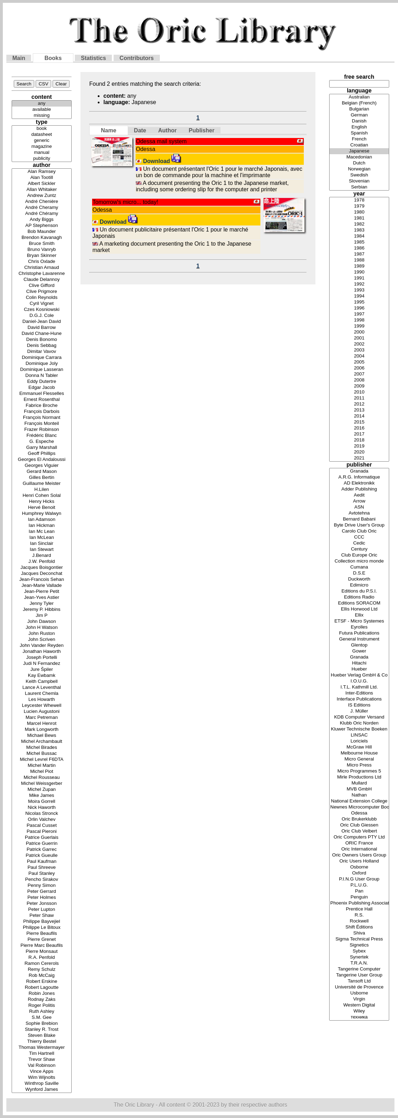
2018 (359, 440)
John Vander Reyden (41, 646)
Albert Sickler (41, 184)
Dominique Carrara (41, 358)
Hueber (359, 669)
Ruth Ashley (41, 1012)
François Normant (41, 418)
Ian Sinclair (41, 544)
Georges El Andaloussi (41, 460)
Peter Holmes (41, 898)
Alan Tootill (41, 178)
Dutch (359, 163)
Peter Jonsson (41, 904)
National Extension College (359, 801)
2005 (359, 362)
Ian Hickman (41, 526)
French (359, 139)
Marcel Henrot (41, 724)
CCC (359, 537)
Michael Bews (41, 736)
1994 (359, 296)
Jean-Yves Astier (41, 598)
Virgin (359, 999)
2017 (359, 434)
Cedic (359, 543)
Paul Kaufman (41, 862)
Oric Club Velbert (359, 831)
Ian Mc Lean (41, 532)
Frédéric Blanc (41, 436)
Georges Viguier (41, 466)
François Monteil (41, 424)
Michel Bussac (41, 754)
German (359, 115)
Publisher (202, 130)
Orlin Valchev (41, 820)
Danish (359, 121)
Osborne (359, 867)
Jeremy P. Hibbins (41, 610)
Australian (359, 97)
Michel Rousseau (41, 778)
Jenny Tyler (41, 604)
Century (359, 549)
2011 (359, 398)
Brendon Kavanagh (41, 238)
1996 (359, 308)
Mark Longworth (41, 730)
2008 (359, 380)
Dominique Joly (41, 364)
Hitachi (359, 663)
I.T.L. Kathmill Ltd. (359, 687)
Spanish (359, 133)
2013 (359, 410)
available (41, 110)
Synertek (359, 957)
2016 (359, 428)
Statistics (93, 58)
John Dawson (41, 622)
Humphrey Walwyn (41, 514)
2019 (359, 446)
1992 (359, 284)
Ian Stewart (41, 550)
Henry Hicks (41, 502)
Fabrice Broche (41, 406)
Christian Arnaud (41, 268)
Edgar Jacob (41, 388)
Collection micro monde (359, 561)
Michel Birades (41, 748)
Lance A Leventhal (41, 688)
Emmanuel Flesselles (41, 394)
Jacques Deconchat (41, 574)
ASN (359, 507)
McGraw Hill (359, 747)
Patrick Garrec (41, 850)
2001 (359, 338)
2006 (359, 368)
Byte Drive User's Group (359, 525)
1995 (359, 302)
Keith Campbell (41, 682)
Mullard (359, 783)
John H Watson (41, 628)
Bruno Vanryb (41, 250)
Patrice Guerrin (41, 844)
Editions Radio (359, 597)
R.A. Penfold (41, 958)
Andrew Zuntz (41, 196)
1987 (359, 254)
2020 (359, 452)
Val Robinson (41, 1066)
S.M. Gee (41, 1018)
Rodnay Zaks (41, 1000)
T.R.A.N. (359, 963)
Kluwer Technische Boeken (359, 729)
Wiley (359, 1011)
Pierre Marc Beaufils (41, 946)
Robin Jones (41, 994)
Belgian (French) (359, 103)
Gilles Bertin (41, 478)
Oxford (359, 873)
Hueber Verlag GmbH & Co (359, 675)
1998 (359, 320)
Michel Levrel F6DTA (41, 760)
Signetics (359, 945)
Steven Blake (41, 1036)
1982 (359, 224)
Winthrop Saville (41, 1084)
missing (41, 116)
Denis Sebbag (41, 346)
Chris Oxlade (41, 262)
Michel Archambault (41, 742)
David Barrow (41, 328)
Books (53, 58)
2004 (359, 356)
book (41, 129)
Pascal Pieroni (41, 832)
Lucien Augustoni (41, 712)
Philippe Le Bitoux (41, 928)
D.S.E (359, 573)
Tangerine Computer (359, 969)
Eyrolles (359, 627)
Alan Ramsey (41, 172)
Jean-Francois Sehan (41, 580)
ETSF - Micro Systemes (359, 621)
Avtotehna (359, 513)
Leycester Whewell (41, 706)
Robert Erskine (41, 982)
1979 (359, 206)
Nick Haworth (41, 808)
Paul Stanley (41, 874)
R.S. (359, 915)
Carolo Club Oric (359, 531)
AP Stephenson (41, 226)
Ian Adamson (41, 520)
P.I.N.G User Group (359, 879)
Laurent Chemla (41, 694)
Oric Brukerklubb (359, 819)
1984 (359, 236)
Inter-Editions (359, 693)
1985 (359, 242)
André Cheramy (41, 208)
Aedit (359, 495)
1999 (359, 326)
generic (41, 141)
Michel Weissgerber (41, 784)
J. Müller (359, 711)
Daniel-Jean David (41, 322)
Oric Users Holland (359, 861)
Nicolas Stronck (41, 814)
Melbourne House (359, 753)
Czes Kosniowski (41, 310)
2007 (359, 374)
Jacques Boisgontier (41, 568)
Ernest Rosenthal (41, 400)
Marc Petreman (41, 718)
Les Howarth (41, 700)
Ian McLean (41, 538)
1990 (359, 272)
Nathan (359, 795)
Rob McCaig (41, 976)
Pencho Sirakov (41, 880)
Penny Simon (41, 886)
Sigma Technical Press (359, 939)
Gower (359, 651)
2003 (359, 350)
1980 (359, 212)
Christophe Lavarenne (41, 274)
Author (167, 130)
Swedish (359, 175)
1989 (359, 266)
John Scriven (41, 640)
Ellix (359, 615)
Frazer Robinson (41, 430)
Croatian (359, 145)
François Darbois (41, 412)
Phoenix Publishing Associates (359, 903)
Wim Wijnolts (41, 1078)
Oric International (359, 849)
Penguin (359, 897)
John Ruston (41, 634)
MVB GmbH (359, 789)
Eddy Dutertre (41, 382)
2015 (359, 422)
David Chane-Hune (41, 334)
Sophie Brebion (41, 1024)
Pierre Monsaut (41, 952)
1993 (359, 290)
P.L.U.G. (359, 885)
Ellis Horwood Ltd (359, 609)
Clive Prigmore (41, 292)
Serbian (359, 187)
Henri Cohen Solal (41, 496)
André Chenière (41, 202)
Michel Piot (41, 772)
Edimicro (359, 585)
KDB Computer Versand (359, 717)
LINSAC (359, 735)
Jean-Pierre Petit (41, 592)
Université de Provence (359, 987)
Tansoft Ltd (359, 981)
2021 (359, 458)
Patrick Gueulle (41, 856)
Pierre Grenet (41, 940)
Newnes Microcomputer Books (359, 807)
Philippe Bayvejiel (41, 922)
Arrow (359, 501)
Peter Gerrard (41, 892)
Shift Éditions (359, 927)
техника (359, 1017)
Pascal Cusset (41, 826)
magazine (41, 147)
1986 (359, 248)
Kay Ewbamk (41, 676)
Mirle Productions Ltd (359, 777)
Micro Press (359, 765)
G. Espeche (41, 442)
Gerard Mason (41, 472)
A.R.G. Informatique (359, 477)
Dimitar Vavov (41, 352)
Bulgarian (359, 109)
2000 (359, 332)
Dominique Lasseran (41, 370)
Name (108, 130)
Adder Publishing (359, 489)
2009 (359, 386)
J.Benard (41, 556)
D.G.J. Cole (41, 316)
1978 (359, 200)
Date (140, 130)
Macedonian (359, 157)
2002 (359, 344)
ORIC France (359, 843)
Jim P (41, 616)
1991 (359, 278)
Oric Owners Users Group (359, 855)
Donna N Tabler (41, 376)
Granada (359, 471)
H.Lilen (41, 490)
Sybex (359, 951)
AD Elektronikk (359, 483)
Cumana (359, 567)
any (41, 104)
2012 (359, 404)
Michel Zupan (41, 790)
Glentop (359, 645)
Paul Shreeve (41, 868)
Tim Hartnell (41, 1054)
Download (162, 161)
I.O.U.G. (359, 681)
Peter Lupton (41, 910)
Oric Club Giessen (359, 825)
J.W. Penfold (41, 562)
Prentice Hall (359, 909)
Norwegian (359, 169)
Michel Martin (41, 766)
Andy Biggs (41, 220)
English (359, 127)
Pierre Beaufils (41, 934)
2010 (359, 392)
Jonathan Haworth (41, 652)
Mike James (41, 796)
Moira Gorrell (41, 802)
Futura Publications (359, 633)
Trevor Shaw (41, 1060)
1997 (359, 314)
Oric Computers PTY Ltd (359, 837)
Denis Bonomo (41, 340)
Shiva (359, 933)
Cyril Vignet (41, 304)
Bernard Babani (359, 519)
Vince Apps (41, 1072)
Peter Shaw (41, 916)
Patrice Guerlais (41, 838)
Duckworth (359, 579)
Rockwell (359, 921)
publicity (41, 159)
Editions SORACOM (359, 603)
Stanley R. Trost (41, 1030)
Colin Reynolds (41, 298)
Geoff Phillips (41, 454)
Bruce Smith (41, 244)
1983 (359, 230)
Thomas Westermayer (41, 1048)
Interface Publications (359, 699)
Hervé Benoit (41, 508)
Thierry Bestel (41, 1042)
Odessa (359, 813)
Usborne (359, 993)
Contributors (137, 58)
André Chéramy (41, 214)
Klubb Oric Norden (359, 723)
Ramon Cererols (41, 964)
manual (41, 153)
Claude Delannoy (41, 280)
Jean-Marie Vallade (41, 586)
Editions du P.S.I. (359, 591)
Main (18, 58)
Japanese (359, 151)
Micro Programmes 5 (359, 771)
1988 (359, 260)
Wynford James (41, 1090)
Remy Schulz (41, 970)
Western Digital (359, 1005)
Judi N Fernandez (41, 664)
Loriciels (359, 741)
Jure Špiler (41, 670)
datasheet (41, 135)
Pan (359, 891)
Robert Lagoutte (41, 988)
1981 (359, 218)
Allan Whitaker (41, 190)
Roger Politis (41, 1006)
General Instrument (359, 639)
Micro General (359, 759)
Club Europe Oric (359, 555)
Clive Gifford (41, 286)
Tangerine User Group (359, 975)
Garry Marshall (41, 448)
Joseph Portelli (41, 658)
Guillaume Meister (41, 484)
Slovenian (359, 181)
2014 (359, 416)
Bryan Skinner (41, 256)
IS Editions (359, 705)
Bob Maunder (41, 232)
